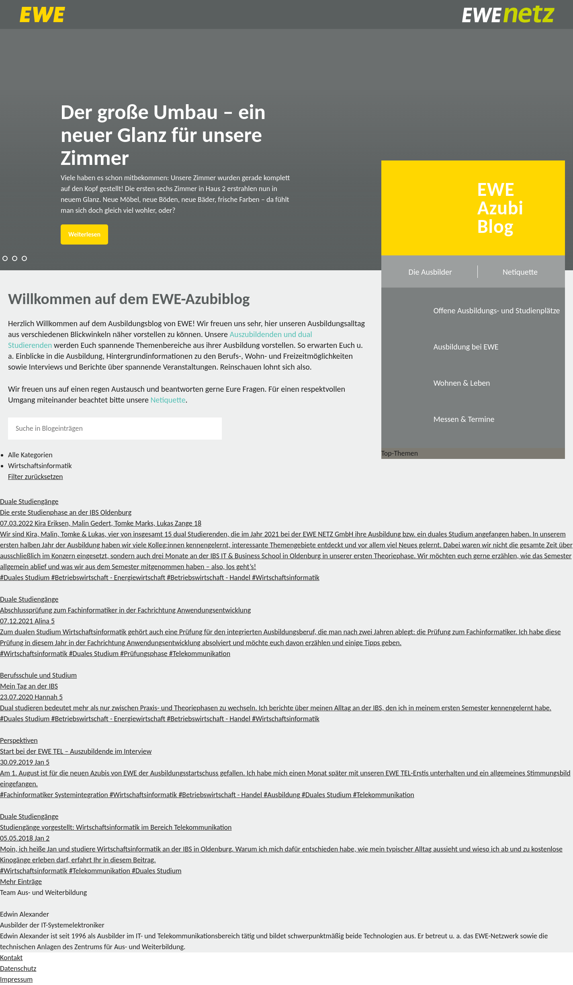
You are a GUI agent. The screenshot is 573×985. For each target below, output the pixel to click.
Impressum (16, 979)
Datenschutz (18, 968)
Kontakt (11, 957)
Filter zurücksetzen (35, 476)
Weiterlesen (84, 234)
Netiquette (167, 400)
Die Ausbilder (430, 272)
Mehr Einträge (21, 881)
